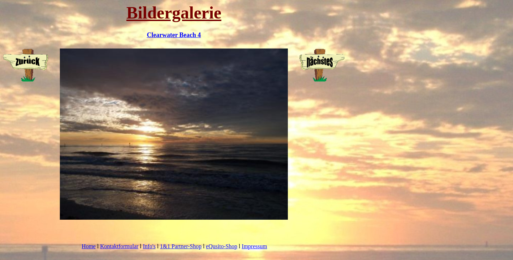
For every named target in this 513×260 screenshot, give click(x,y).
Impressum (254, 246)
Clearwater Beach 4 (174, 35)
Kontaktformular (119, 246)
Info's (149, 246)
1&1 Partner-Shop (181, 246)
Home (88, 246)
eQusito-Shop (221, 246)
